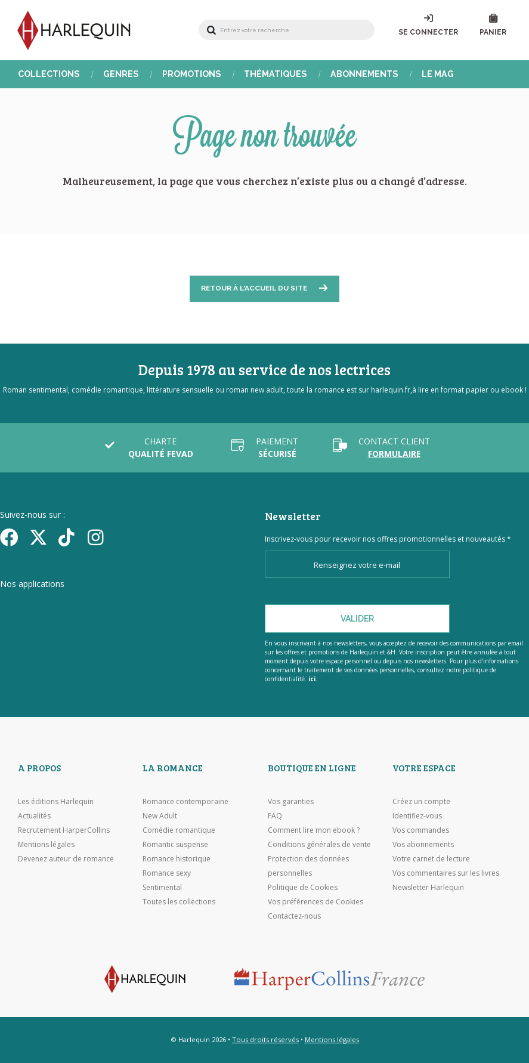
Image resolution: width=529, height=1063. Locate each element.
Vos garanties (291, 801)
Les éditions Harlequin (56, 801)
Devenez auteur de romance (66, 859)
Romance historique (177, 859)
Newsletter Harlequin (428, 887)
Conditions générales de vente (319, 844)
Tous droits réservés (265, 1039)
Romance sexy (167, 873)
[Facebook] (10, 537)
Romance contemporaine (185, 801)
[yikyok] (68, 537)
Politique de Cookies (303, 887)
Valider (357, 618)
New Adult (160, 816)
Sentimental (162, 887)
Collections (49, 74)
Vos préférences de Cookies (315, 902)
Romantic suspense (175, 844)
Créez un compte (421, 801)
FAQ (275, 816)
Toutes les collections (179, 902)
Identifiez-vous (417, 816)
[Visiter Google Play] (187, 606)
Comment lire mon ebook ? (314, 830)
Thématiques (273, 74)
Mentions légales (46, 844)
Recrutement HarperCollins (64, 830)
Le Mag (435, 74)
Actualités (34, 816)
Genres (120, 74)
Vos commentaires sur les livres (445, 873)
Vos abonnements (423, 844)
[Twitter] (39, 537)
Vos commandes (420, 830)
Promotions (190, 74)
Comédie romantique (179, 830)
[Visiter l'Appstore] (60, 606)
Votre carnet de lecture (431, 859)
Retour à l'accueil (254, 289)
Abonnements (362, 74)
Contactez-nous (294, 916)
